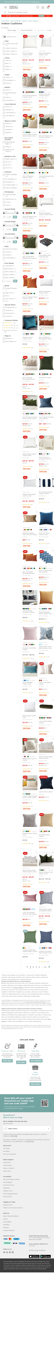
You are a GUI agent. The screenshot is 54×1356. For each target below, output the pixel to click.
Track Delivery (7, 1165)
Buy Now (21, 1062)
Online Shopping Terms (10, 1193)
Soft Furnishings (15, 21)
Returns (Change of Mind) (11, 1179)
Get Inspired (36, 1061)
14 (46, 30)
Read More (35, 1084)
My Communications (9, 1154)
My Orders (6, 1151)
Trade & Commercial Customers (13, 1208)
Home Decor (5, 21)
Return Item (7, 1171)
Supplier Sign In (8, 1205)
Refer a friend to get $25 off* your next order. (21, 2)
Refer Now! (35, 2)
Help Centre (7, 1162)
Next (50, 30)
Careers (5, 1219)
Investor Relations (8, 1230)
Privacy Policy (30, 1141)
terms (21, 1108)
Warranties (6, 1188)
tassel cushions (18, 987)
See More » (5, 301)
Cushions (24, 21)
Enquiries (6, 1227)
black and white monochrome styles (36, 1001)
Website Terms (7, 1191)
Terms (29, 1139)
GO (15, 217)
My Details (6, 1148)
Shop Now (7, 1061)
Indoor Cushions (33, 21)
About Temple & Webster (11, 1216)
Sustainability (7, 1222)
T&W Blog (6, 1224)
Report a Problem (8, 1168)
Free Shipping (7, 1182)
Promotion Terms (8, 1185)
